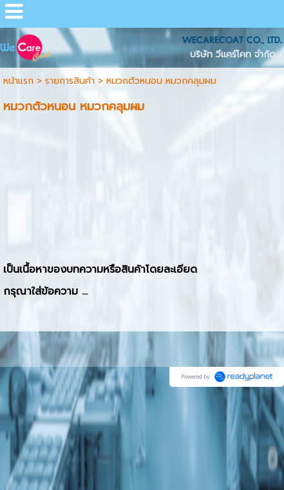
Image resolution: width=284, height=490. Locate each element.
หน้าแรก (18, 81)
